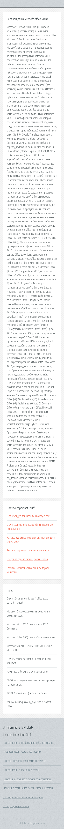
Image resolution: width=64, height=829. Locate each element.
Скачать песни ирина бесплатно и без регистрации (28, 743)
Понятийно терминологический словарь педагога (28, 788)
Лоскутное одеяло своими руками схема (27, 559)
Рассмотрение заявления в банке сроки (23, 797)
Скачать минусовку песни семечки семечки (24, 761)
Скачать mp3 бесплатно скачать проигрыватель (27, 779)
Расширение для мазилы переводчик (22, 751)
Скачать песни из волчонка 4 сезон (21, 770)
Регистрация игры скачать (16, 806)
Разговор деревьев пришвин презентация (28, 550)
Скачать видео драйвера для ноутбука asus (29, 516)
